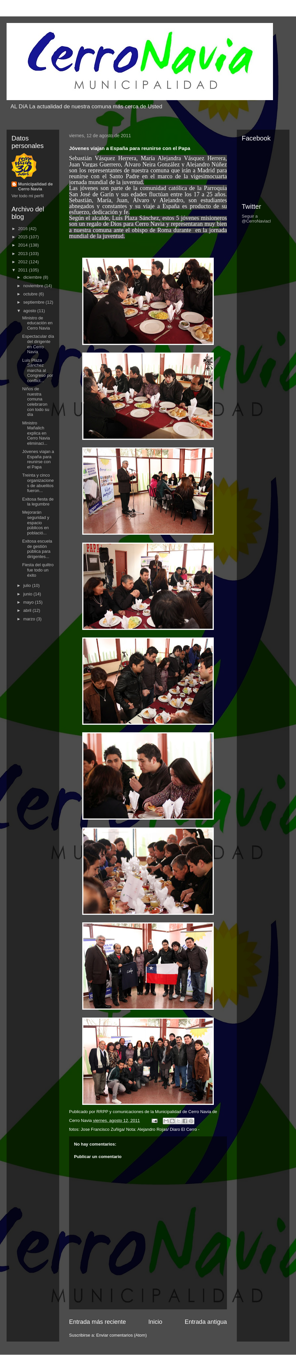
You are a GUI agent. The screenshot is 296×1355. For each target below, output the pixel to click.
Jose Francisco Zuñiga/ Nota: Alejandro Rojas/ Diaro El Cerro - (140, 1129)
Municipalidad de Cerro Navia (35, 186)
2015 (23, 236)
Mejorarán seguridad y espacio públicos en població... (35, 522)
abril (28, 610)
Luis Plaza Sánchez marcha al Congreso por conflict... (37, 370)
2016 (23, 228)
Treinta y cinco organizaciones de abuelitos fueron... (38, 483)
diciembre (33, 277)
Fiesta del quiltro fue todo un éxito (37, 569)
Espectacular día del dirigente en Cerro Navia (38, 344)
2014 (23, 245)
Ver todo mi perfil (28, 195)
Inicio (155, 1322)
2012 (23, 261)
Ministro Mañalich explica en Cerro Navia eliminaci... (36, 433)
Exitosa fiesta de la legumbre (37, 502)
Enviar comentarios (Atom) (121, 1335)
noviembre (33, 285)
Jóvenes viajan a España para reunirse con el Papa (38, 459)
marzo (30, 618)
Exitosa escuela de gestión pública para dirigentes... (37, 549)
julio (27, 585)
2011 (23, 270)
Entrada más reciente (97, 1322)
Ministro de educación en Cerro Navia (37, 323)
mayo (29, 602)
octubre (31, 293)
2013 (23, 253)
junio (28, 593)
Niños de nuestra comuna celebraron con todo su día (35, 401)
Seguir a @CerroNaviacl (256, 219)
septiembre (34, 302)
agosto (30, 310)
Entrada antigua (206, 1322)
